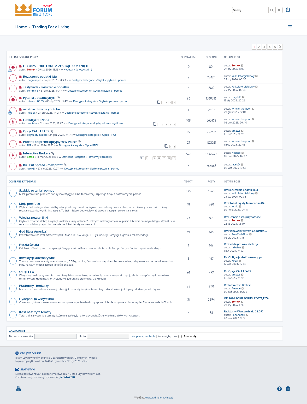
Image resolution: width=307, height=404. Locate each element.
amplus (236, 130)
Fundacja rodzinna (36, 119)
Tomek (31, 69)
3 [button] (264, 47)
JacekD (31, 168)
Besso (30, 156)
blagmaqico (34, 80)
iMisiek (31, 112)
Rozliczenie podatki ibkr (40, 76)
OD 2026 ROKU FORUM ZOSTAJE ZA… (247, 298)
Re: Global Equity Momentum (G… (245, 203)
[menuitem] (288, 10)
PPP (29, 145)
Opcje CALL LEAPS (36, 131)
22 (173, 158)
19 (159, 158)
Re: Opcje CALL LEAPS (237, 271)
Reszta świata (29, 244)
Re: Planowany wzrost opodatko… (245, 231)
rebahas (236, 247)
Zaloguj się (17, 330)
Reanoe (236, 152)
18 (154, 158)
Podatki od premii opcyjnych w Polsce (50, 142)
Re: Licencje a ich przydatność (242, 217)
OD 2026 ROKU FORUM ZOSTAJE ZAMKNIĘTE (56, 66)
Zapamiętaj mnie (170, 336)
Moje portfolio (29, 203)
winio (235, 206)
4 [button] (270, 47)
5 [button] (275, 47)
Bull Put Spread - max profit (43, 165)
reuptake (32, 123)
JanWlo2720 (67, 377)
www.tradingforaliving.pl (159, 397)
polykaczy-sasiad (37, 134)
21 (169, 158)
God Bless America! (33, 231)
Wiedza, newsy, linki (33, 217)
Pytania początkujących (39, 97)
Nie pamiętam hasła (143, 336)
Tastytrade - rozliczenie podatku (46, 87)
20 (164, 158)
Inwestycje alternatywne (37, 258)
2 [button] (259, 47)
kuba (235, 260)
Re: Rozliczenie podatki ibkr (241, 190)
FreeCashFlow (240, 234)
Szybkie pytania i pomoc (111, 80)
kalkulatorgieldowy (243, 76)
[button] (280, 47)
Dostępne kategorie (83, 80)
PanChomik (238, 314)
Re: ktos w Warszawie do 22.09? (243, 311)
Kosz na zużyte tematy (35, 312)
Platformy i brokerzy (100, 156)
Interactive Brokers (36, 153)
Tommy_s (32, 90)
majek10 (236, 97)
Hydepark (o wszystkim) (78, 69)
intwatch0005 (35, 101)
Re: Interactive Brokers (237, 285)
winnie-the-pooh (241, 108)
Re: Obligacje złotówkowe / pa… (244, 257)
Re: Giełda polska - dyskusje (241, 244)
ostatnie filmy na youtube (41, 109)
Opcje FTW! (109, 134)
